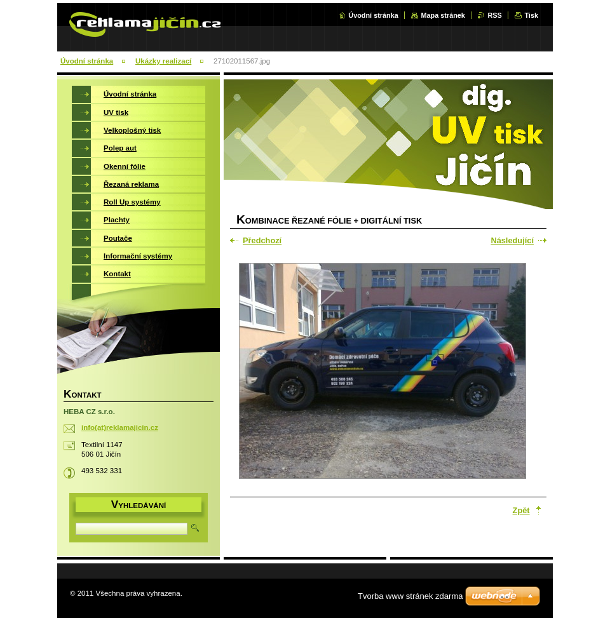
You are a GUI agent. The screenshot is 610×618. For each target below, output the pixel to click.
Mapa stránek (443, 15)
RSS (494, 15)
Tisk (531, 15)
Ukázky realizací (163, 61)
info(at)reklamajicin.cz (119, 427)
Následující (512, 240)
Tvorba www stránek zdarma (410, 596)
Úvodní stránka (373, 15)
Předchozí (262, 240)
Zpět (521, 510)
